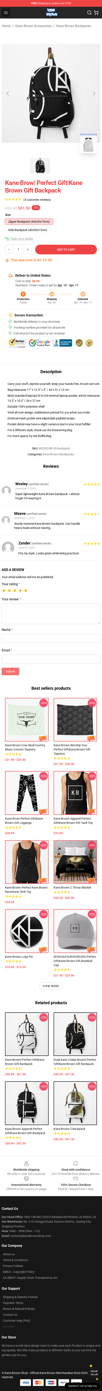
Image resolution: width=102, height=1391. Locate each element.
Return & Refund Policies (19, 1308)
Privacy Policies (13, 1266)
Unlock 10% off (94, 1373)
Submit (10, 671)
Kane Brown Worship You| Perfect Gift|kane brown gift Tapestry (72, 749)
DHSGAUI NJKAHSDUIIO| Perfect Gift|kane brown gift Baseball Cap (75, 961)
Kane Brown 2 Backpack (69, 1129)
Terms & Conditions (15, 1260)
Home (6, 26)
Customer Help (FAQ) (16, 1320)
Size (8, 215)
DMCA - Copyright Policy (18, 1271)
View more (51, 986)
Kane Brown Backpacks (73, 26)
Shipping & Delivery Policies (20, 1297)
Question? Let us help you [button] (82, 1385)
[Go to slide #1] (40, 165)
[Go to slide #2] (62, 165)
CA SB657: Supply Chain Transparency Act (30, 1277)
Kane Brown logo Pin (19, 956)
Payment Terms (13, 1303)
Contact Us (10, 1314)
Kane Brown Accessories (33, 26)
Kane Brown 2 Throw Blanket (72, 887)
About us (9, 1254)
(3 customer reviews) (37, 199)
